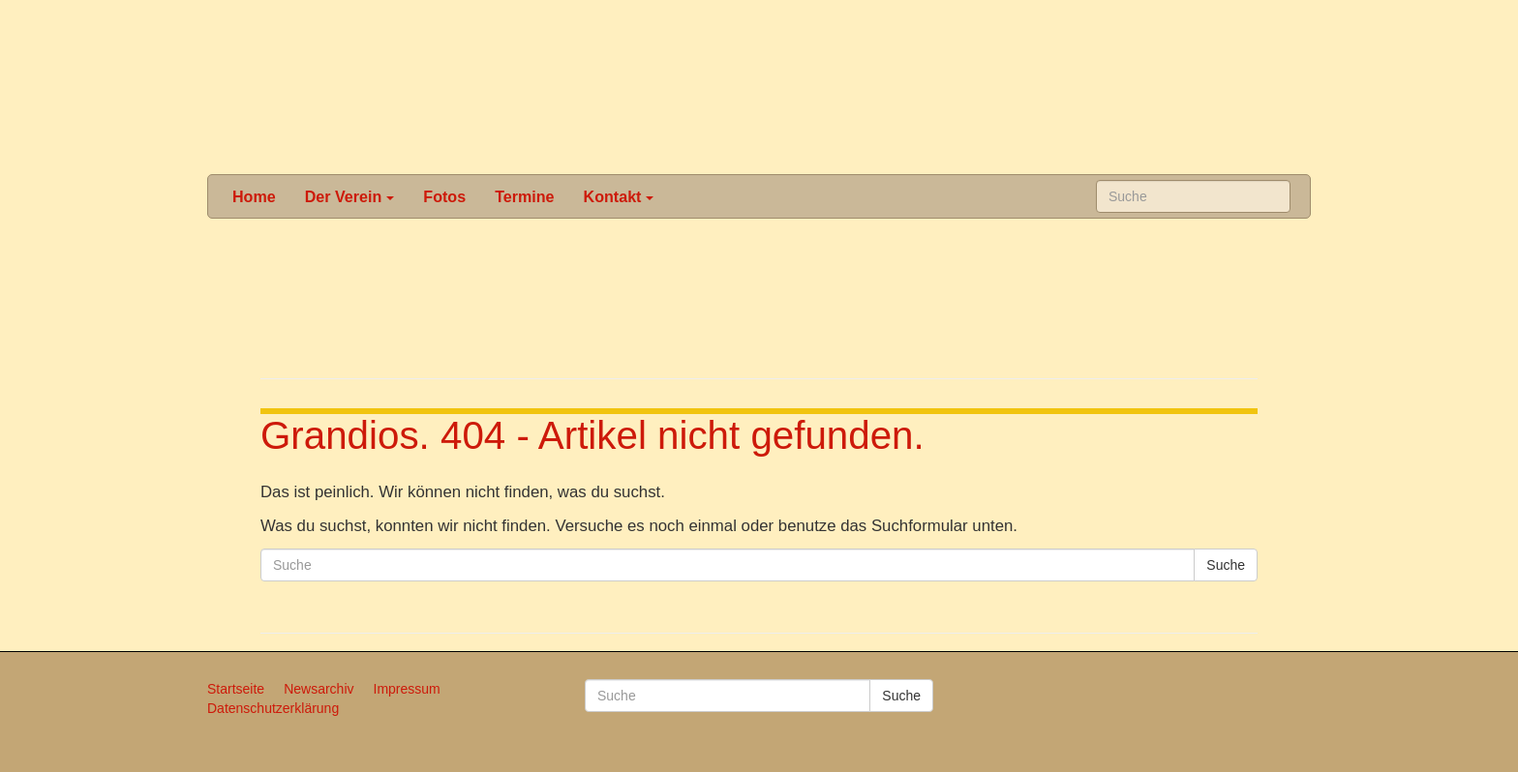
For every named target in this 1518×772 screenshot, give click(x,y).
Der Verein (350, 196)
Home (254, 196)
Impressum (407, 689)
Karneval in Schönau (757, 87)
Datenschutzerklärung (273, 708)
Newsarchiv (318, 689)
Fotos (444, 196)
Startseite (235, 689)
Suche (1225, 565)
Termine (524, 196)
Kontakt (619, 196)
